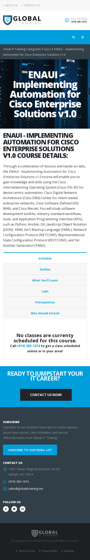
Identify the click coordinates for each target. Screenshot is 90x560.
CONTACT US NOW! (46, 395)
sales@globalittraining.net (26, 489)
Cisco (47, 49)
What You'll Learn (45, 280)
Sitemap (68, 551)
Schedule (45, 258)
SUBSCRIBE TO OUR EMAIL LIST (30, 450)
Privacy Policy (49, 551)
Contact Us (31, 5)
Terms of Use (26, 551)
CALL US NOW (79, 18)
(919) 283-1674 (78, 21)
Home (7, 49)
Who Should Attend (45, 313)
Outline (45, 269)
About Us (10, 5)
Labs (45, 291)
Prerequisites (45, 302)
